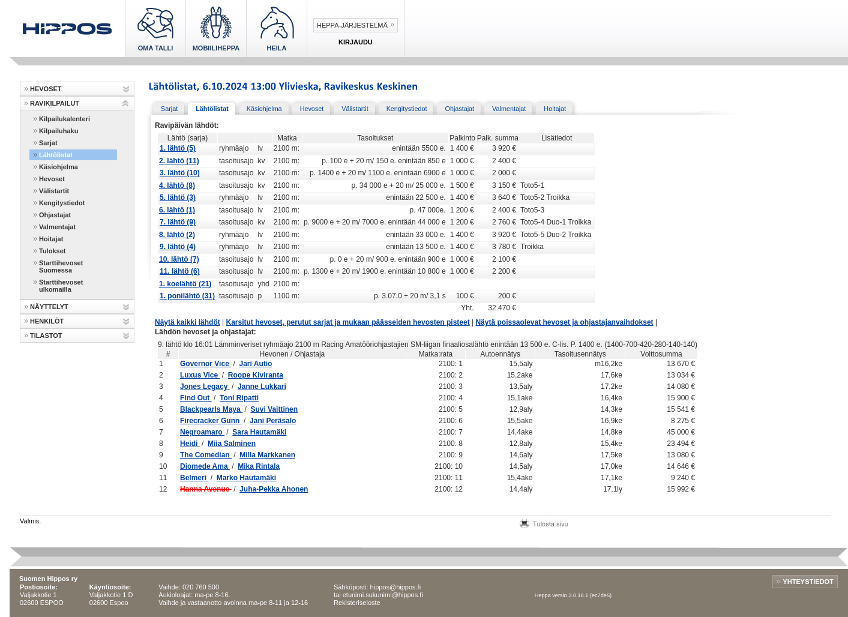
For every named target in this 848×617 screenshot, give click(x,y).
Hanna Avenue (206, 489)
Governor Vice (205, 364)
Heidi (190, 443)
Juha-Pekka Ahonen (273, 489)
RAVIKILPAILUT (54, 103)
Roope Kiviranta (255, 375)
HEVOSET (46, 88)
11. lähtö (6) (180, 271)
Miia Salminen (232, 443)
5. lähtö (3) (178, 197)
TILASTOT (46, 335)
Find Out (196, 398)
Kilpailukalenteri (64, 118)
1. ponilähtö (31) (187, 296)
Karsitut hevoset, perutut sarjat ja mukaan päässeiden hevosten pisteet (348, 322)
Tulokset (52, 250)
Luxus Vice (200, 375)
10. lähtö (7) (179, 259)
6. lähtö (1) (177, 210)
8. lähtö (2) (177, 234)
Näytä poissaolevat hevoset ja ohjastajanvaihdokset (564, 322)
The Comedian (206, 455)
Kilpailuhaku (58, 130)
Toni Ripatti (239, 398)
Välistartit (54, 190)
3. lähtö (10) (180, 173)
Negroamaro (202, 432)
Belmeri (194, 478)
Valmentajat (57, 226)
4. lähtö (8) (177, 185)
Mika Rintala (259, 466)
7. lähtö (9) (178, 222)
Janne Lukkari (262, 386)
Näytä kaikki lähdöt (187, 322)
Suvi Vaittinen (274, 409)
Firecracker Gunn (211, 421)
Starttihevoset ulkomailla (61, 285)
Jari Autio (255, 364)
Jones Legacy (205, 386)
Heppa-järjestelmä (352, 25)
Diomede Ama (205, 466)
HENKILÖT (47, 321)
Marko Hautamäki (246, 478)
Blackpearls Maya (211, 409)
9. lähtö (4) (178, 246)
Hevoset (52, 178)
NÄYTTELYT (49, 306)
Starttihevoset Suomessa (61, 266)
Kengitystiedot (62, 202)
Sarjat (48, 142)
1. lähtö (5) (178, 148)
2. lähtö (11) (179, 161)
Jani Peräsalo (273, 421)
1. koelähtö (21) (185, 284)
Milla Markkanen (267, 455)
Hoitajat (51, 238)
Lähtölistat (56, 154)
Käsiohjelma (58, 166)
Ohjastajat (55, 214)
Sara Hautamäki (259, 432)
